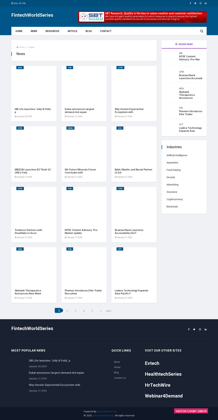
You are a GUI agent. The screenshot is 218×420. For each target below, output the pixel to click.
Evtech (152, 363)
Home (19, 31)
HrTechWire (157, 385)
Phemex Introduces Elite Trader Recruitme (83, 292)
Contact (106, 31)
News (34, 31)
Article (72, 31)
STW (120, 67)
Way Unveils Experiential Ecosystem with (129, 110)
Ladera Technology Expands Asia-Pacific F (131, 292)
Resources (52, 31)
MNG (70, 128)
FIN (69, 67)
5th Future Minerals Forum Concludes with (80, 171)
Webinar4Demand (164, 396)
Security (171, 177)
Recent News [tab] (184, 44)
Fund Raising (174, 170)
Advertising (172, 184)
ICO (120, 128)
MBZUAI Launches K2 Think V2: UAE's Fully (33, 171)
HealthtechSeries (163, 374)
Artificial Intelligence (177, 155)
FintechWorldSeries (103, 415)
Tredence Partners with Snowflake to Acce (28, 231)
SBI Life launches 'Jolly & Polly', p (33, 110)
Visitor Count (191, 411)
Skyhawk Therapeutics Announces (187, 95)
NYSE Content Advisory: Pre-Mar (189, 58)
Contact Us (120, 378)
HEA (20, 249)
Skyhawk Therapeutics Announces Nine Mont (28, 292)
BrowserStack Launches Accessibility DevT (129, 231)
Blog (89, 31)
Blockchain (172, 206)
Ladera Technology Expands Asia (190, 129)
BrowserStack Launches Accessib (190, 76)
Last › (109, 311)
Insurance (172, 192)
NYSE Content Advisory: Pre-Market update (81, 231)
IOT (120, 249)
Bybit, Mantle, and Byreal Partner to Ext (133, 171)
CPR (20, 128)
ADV (20, 67)
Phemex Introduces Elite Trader (190, 112)
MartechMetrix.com (107, 411)
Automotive (172, 162)
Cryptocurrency (175, 199)
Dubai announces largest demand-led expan (79, 110)
